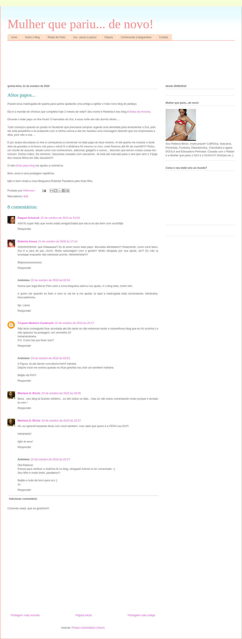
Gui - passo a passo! (85, 37)
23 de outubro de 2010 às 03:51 (50, 358)
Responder (24, 228)
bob (26, 196)
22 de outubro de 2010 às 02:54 (50, 280)
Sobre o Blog (32, 37)
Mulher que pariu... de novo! (80, 24)
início (14, 37)
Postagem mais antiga (141, 615)
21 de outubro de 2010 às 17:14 (57, 241)
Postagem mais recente (25, 615)
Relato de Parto (56, 37)
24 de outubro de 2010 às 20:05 (61, 393)
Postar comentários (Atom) (88, 627)
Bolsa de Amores (139, 111)
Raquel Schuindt (28, 217)
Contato (163, 37)
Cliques (108, 37)
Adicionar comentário (23, 498)
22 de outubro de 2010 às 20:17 (74, 323)
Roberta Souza (27, 241)
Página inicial (84, 615)
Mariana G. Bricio (29, 393)
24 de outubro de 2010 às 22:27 (61, 420)
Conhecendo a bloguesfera (136, 37)
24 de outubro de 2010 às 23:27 (50, 459)
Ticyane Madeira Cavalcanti (36, 323)
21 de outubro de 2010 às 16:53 (60, 217)
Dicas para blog (25, 165)
